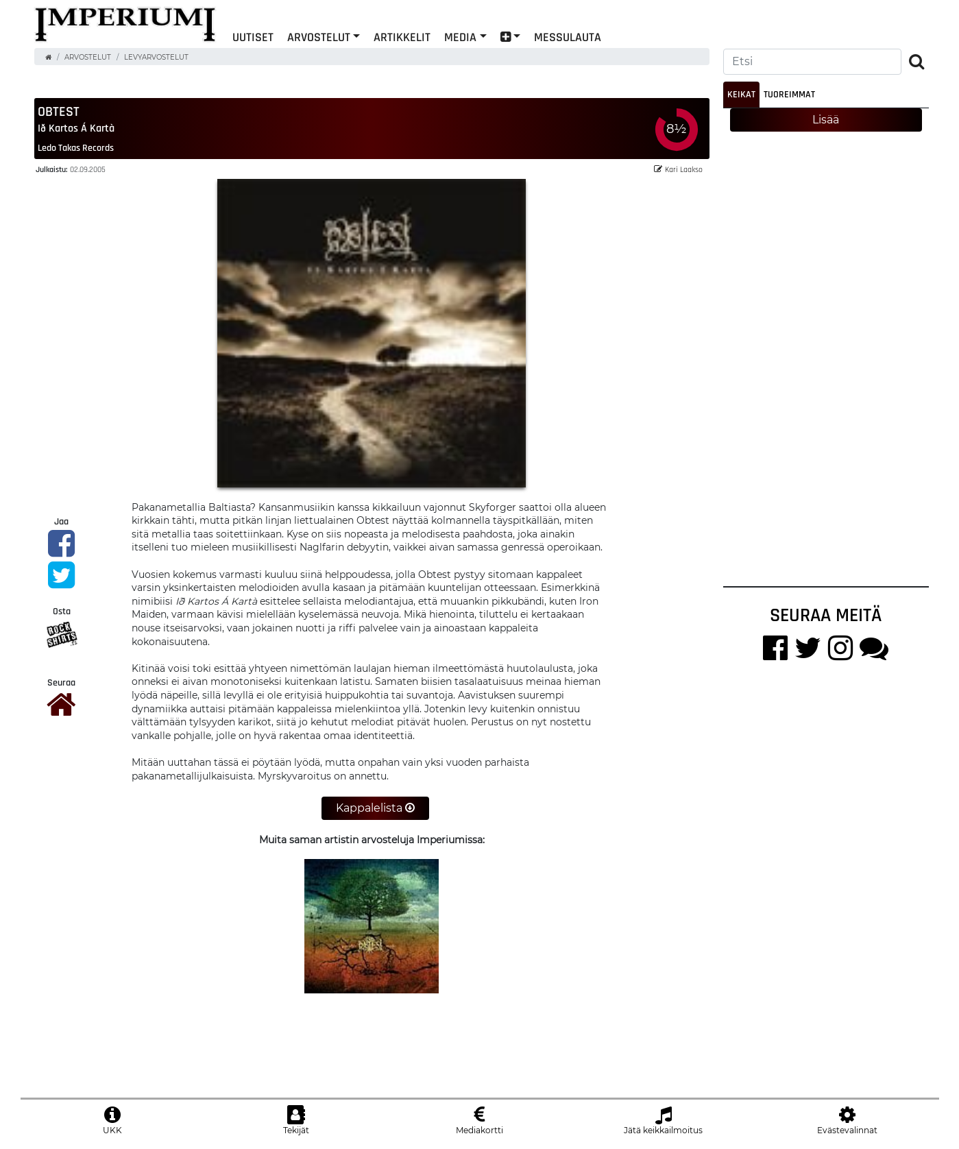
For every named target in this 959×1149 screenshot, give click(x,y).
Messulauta (567, 36)
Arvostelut (318, 36)
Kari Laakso (678, 169)
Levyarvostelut (156, 57)
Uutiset (253, 36)
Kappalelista (375, 807)
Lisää (825, 119)
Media (460, 36)
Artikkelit (402, 36)
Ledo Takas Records (76, 147)
